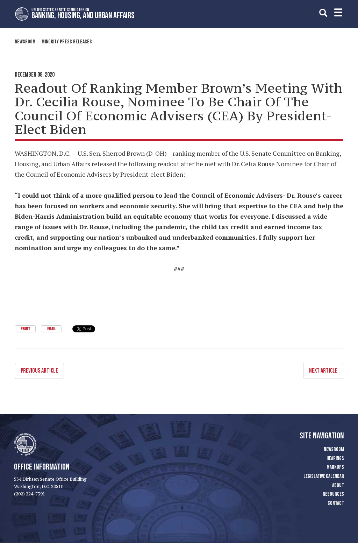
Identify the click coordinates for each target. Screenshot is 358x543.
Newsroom (25, 41)
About (338, 485)
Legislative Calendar (323, 476)
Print (25, 329)
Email (51, 329)
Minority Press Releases (67, 41)
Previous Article (39, 370)
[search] (323, 12)
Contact (336, 503)
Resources (333, 494)
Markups (335, 467)
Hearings (335, 458)
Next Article (323, 370)
